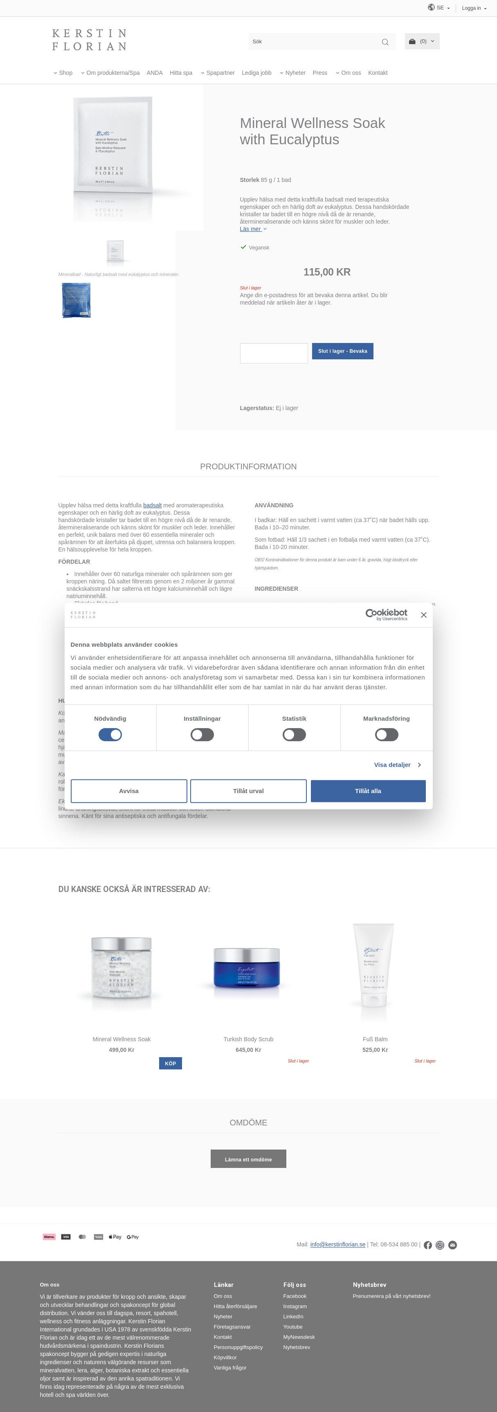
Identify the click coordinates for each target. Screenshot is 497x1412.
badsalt (152, 505)
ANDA (155, 72)
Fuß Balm (375, 1039)
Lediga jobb (256, 72)
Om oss (351, 72)
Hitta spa (181, 72)
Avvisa (129, 790)
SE (436, 7)
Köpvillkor (225, 1357)
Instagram (295, 1306)
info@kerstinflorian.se (338, 1245)
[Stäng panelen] (424, 615)
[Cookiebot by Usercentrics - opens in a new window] (371, 615)
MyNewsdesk (299, 1337)
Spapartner (221, 72)
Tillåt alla (368, 790)
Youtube (293, 1327)
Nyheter (296, 72)
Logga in (471, 8)
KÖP (170, 1064)
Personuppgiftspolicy (238, 1347)
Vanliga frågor (230, 1368)
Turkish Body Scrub (249, 1039)
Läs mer (254, 229)
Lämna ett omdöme (248, 1160)
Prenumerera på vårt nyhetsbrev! (392, 1296)
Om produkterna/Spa (113, 72)
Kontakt (377, 72)
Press (320, 72)
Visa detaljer (392, 764)
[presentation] (302, 327)
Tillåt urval (248, 790)
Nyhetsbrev (296, 1347)
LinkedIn (293, 1316)
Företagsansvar (232, 1327)
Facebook (295, 1296)
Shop (66, 72)
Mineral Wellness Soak (121, 1039)
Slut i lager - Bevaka (342, 351)
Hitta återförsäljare (235, 1306)
